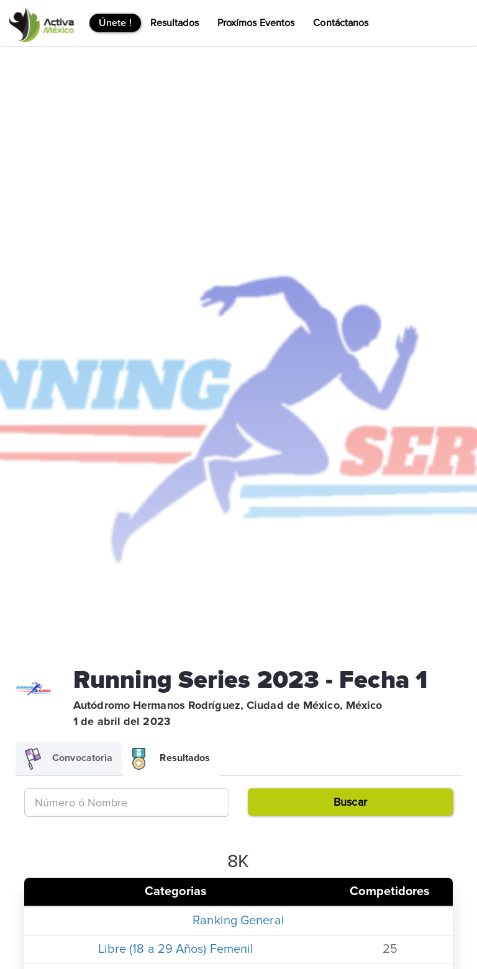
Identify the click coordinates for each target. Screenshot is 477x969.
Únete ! (115, 23)
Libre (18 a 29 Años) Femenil (176, 949)
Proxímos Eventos (256, 23)
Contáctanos (340, 23)
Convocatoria (68, 759)
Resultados (174, 23)
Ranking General (238, 920)
